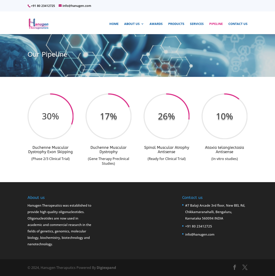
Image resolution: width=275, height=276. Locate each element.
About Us (132, 24)
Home (114, 24)
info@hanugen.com (199, 234)
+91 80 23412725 (198, 226)
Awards (156, 24)
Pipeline (216, 24)
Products (176, 24)
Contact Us (238, 24)
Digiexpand (106, 267)
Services (197, 24)
